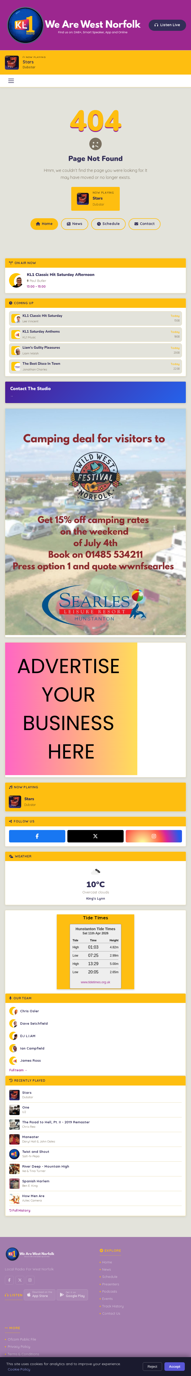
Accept (174, 1366)
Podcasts (109, 1291)
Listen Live (167, 25)
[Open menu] (11, 81)
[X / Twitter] (95, 836)
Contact (144, 223)
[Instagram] (154, 836)
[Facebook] (37, 836)
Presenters (110, 1284)
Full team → (18, 1070)
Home (44, 223)
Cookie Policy (19, 1369)
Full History (19, 1210)
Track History (113, 1306)
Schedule (108, 223)
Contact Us (111, 1313)
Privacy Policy (19, 1346)
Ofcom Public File (22, 1339)
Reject (152, 1366)
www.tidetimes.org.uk (95, 982)
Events (107, 1299)
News (74, 223)
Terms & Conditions (23, 1354)
